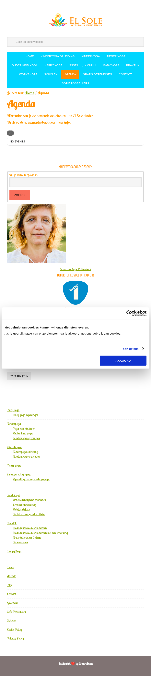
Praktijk (12, 523)
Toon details (129, 348)
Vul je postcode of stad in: (23, 175)
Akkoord (123, 360)
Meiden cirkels (21, 509)
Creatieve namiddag (24, 505)
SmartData (86, 664)
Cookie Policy (14, 629)
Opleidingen (14, 447)
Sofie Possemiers (16, 612)
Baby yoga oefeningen (26, 415)
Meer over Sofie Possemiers (75, 269)
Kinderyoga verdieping (26, 456)
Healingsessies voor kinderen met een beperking (40, 533)
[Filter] (10, 133)
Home (10, 567)
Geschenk (12, 603)
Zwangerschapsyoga (19, 474)
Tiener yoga (14, 465)
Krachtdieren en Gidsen (27, 537)
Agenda (11, 576)
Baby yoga (13, 410)
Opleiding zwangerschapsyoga (31, 479)
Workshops (13, 495)
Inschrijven (19, 376)
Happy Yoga (14, 551)
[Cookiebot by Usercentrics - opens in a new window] (129, 313)
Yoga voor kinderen (24, 429)
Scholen (11, 620)
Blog (10, 585)
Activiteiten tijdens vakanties (29, 500)
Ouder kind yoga (23, 433)
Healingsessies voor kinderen (30, 528)
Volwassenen (20, 542)
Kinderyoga (14, 424)
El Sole (75, 20)
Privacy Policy (15, 638)
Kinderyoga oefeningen (26, 438)
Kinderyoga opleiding (25, 452)
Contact (11, 594)
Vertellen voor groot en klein (29, 514)
